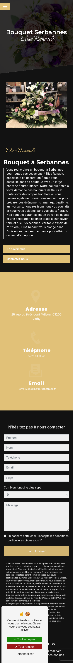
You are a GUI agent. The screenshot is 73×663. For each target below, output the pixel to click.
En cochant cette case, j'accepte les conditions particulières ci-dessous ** (38, 535)
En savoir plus (16, 249)
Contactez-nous (17, 259)
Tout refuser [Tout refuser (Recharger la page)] (24, 646)
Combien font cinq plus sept (22, 484)
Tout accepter (24, 639)
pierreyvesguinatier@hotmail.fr (36, 385)
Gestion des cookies (50, 655)
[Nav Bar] (5, 6)
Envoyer (40, 548)
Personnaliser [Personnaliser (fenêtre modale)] (25, 653)
